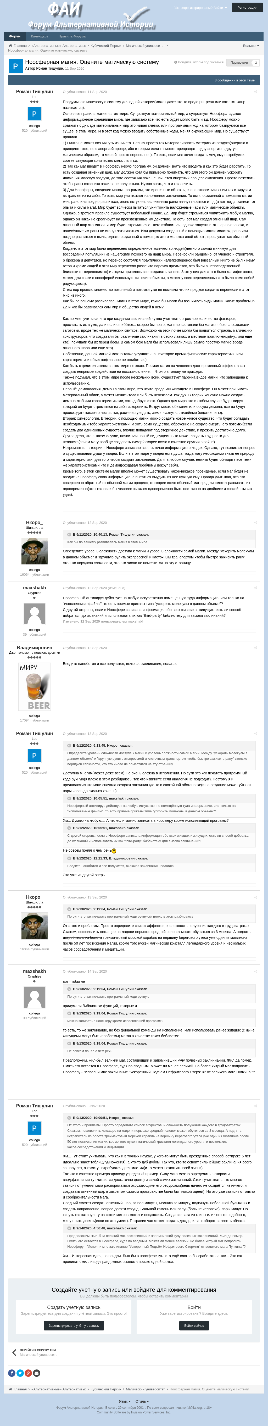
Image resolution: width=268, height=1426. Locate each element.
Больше (251, 46)
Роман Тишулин (124, 534)
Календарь (39, 36)
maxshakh (119, 798)
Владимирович (123, 858)
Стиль (142, 1407)
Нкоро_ (115, 746)
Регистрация (247, 7)
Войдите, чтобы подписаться (201, 62)
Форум (14, 36)
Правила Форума (72, 36)
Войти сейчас (194, 1332)
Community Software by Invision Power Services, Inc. (134, 1418)
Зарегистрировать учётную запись (74, 1332)
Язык (125, 1407)
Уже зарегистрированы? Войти (200, 8)
